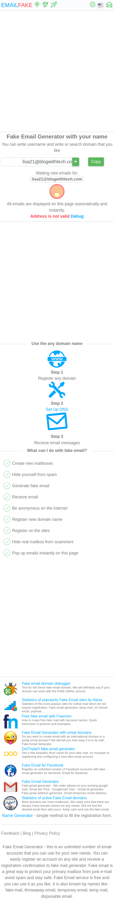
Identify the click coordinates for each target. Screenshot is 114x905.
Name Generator (17, 815)
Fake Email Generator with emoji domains (56, 733)
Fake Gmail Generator (40, 782)
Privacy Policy (47, 833)
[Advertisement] (57, 71)
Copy (96, 161)
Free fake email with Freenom (47, 716)
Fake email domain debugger (46, 683)
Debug (77, 216)
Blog (27, 833)
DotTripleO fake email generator (48, 749)
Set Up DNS (57, 409)
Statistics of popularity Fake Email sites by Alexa (62, 700)
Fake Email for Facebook (43, 765)
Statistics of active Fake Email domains (54, 798)
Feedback (10, 833)
